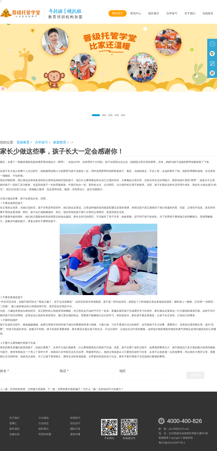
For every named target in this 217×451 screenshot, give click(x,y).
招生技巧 (75, 423)
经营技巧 (75, 418)
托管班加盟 (45, 434)
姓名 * (4, 371)
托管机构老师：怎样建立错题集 (28, 389)
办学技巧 (171, 13)
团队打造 (75, 428)
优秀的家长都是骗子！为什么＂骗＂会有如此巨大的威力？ (91, 389)
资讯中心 (135, 13)
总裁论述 (14, 434)
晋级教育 (23, 142)
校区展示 (153, 13)
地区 (122, 371)
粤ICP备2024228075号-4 (172, 442)
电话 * (64, 371)
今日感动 (44, 418)
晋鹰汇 (13, 423)
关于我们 (189, 13)
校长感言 (14, 428)
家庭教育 (59, 142)
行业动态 (44, 423)
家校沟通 (75, 434)
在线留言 (208, 13)
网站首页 (117, 13)
